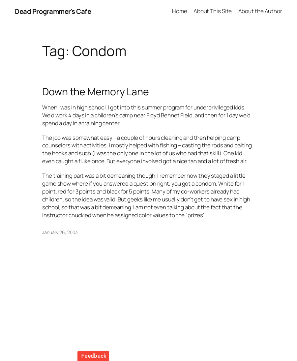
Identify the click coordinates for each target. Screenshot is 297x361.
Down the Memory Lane (95, 91)
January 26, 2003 (59, 232)
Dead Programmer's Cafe (53, 11)
